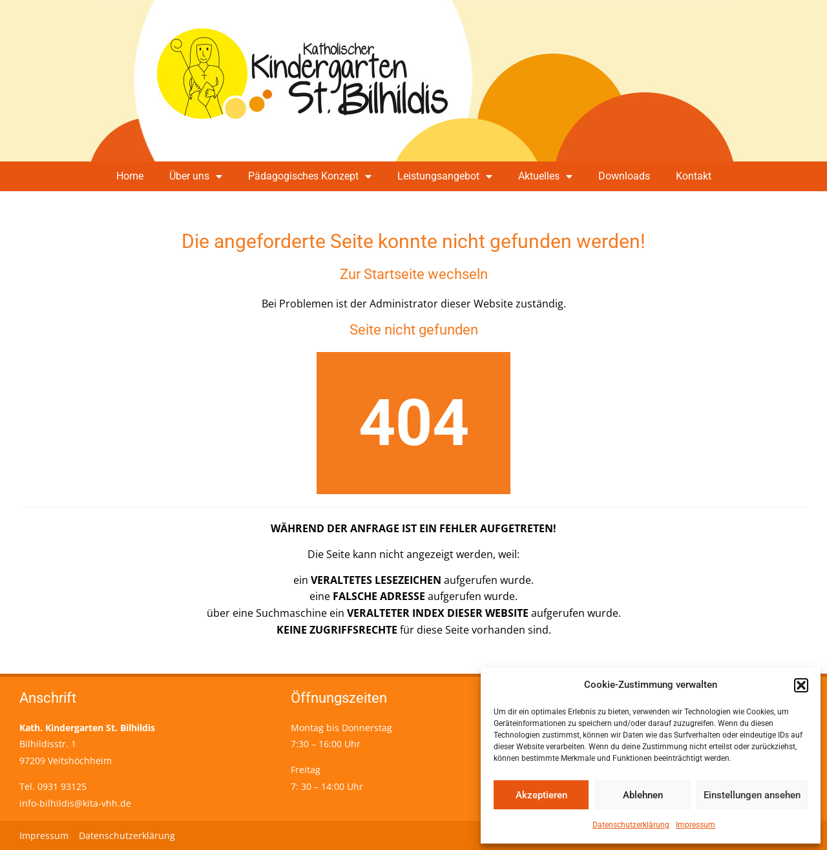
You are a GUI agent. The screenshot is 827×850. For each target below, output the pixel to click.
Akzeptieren (541, 795)
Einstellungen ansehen (752, 795)
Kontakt (693, 176)
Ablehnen (643, 795)
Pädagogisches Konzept (310, 176)
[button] (801, 685)
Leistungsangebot (444, 176)
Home (129, 176)
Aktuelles (545, 176)
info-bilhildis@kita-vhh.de (75, 803)
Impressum (695, 824)
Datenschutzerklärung (630, 824)
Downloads (624, 176)
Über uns (195, 176)
